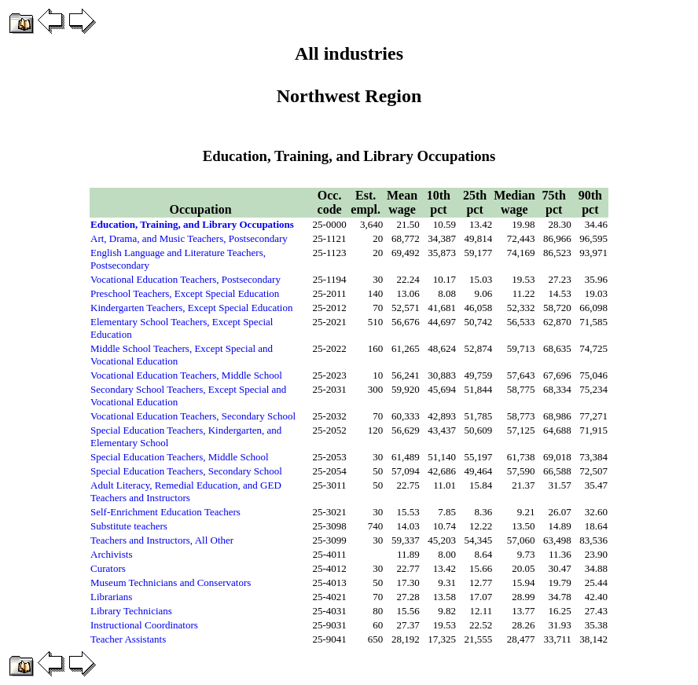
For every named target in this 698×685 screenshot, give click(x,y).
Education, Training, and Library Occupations (192, 224)
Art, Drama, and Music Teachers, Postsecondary (189, 238)
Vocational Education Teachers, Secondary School (193, 416)
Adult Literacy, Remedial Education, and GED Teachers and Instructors (185, 491)
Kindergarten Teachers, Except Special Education (191, 307)
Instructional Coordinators (144, 625)
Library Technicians (131, 611)
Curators (108, 568)
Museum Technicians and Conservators (170, 582)
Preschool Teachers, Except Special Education (184, 293)
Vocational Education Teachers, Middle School (186, 375)
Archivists (111, 554)
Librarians (111, 597)
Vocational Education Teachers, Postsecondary (185, 279)
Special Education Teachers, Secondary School (186, 471)
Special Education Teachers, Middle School (179, 457)
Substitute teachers (128, 526)
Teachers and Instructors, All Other (161, 540)
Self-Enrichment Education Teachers (165, 512)
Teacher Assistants (128, 639)
